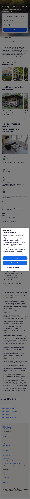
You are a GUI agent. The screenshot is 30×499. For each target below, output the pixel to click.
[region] (15, 249)
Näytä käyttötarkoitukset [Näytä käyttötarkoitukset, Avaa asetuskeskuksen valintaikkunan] (15, 267)
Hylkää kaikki (15, 263)
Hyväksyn (15, 258)
